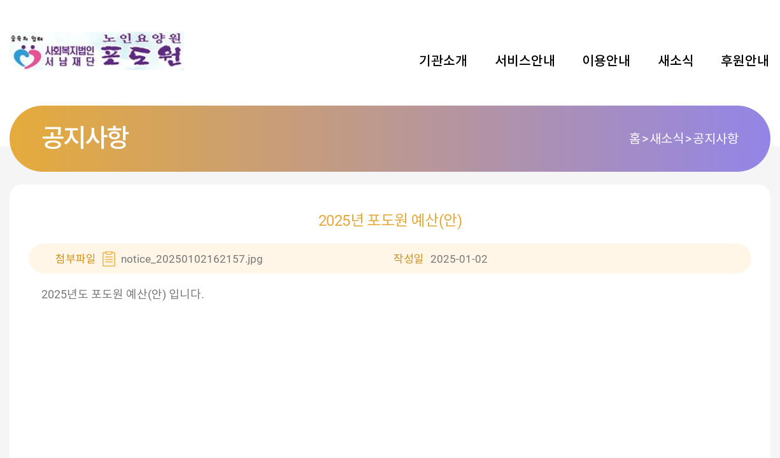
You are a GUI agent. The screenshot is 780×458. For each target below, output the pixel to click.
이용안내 (606, 61)
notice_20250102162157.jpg (192, 259)
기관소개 (443, 61)
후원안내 (745, 61)
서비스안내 (525, 61)
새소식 (676, 61)
